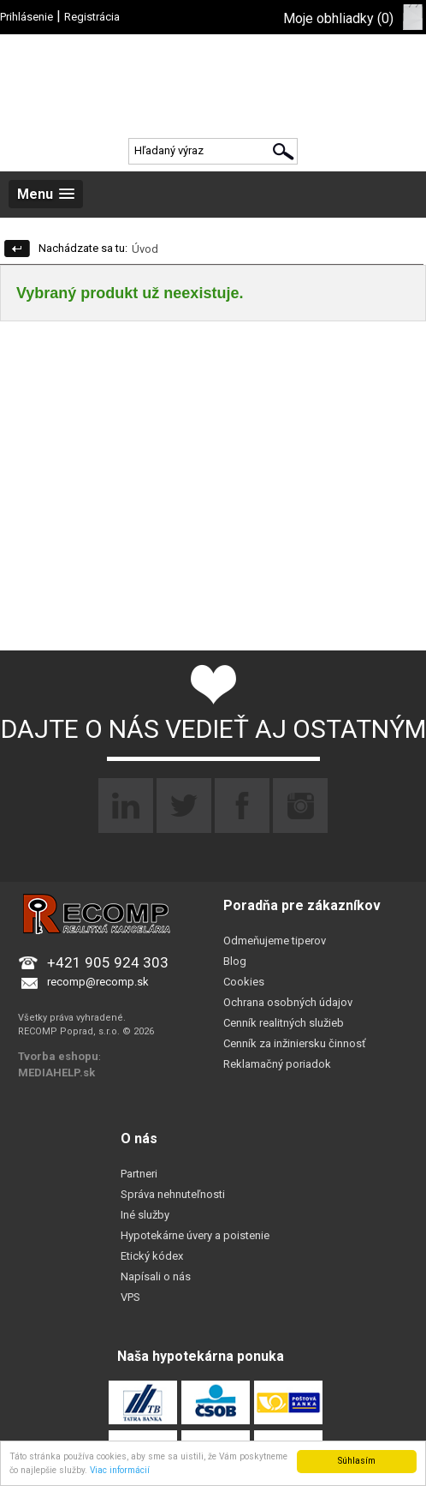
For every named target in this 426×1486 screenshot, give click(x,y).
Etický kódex (152, 1255)
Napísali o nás (156, 1276)
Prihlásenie (26, 16)
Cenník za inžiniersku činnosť (294, 1043)
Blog (234, 961)
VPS (130, 1297)
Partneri (139, 1173)
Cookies (243, 981)
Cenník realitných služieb (283, 1022)
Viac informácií (120, 1470)
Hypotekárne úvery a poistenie (195, 1235)
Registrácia (92, 16)
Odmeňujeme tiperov (274, 940)
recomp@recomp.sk (98, 981)
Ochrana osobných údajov (287, 1002)
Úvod (145, 249)
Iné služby (145, 1214)
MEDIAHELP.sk (56, 1072)
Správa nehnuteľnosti (173, 1194)
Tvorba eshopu (58, 1056)
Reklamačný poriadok (277, 1064)
